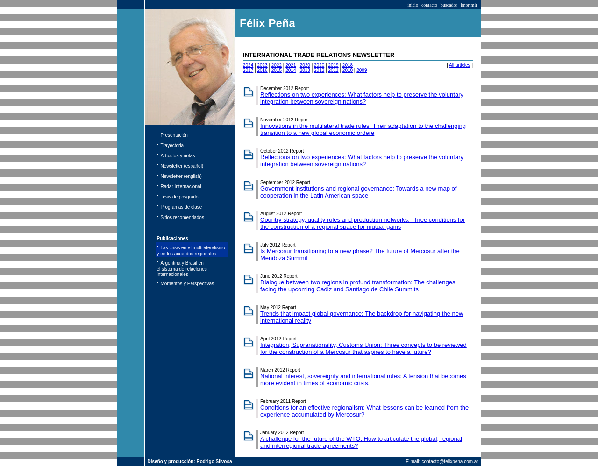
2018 (347, 65)
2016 (262, 70)
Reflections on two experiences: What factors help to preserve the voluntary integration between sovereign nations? (361, 98)
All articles (459, 65)
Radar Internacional (181, 186)
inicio (412, 4)
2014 (290, 70)
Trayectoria (172, 145)
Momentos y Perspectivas (187, 283)
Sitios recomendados (182, 217)
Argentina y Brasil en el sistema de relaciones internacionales (182, 269)
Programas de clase (181, 207)
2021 (290, 65)
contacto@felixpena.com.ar (449, 461)
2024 (248, 65)
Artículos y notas (178, 155)
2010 (347, 70)
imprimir (469, 4)
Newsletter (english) (181, 176)
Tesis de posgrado (180, 196)
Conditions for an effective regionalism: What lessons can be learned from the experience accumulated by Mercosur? (364, 411)
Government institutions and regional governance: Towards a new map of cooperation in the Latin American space (358, 192)
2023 (262, 65)
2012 (319, 70)
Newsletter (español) (182, 166)
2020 (305, 65)
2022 (276, 65)
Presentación (174, 135)
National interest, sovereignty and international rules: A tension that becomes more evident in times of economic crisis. (363, 380)
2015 (276, 70)
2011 (333, 70)
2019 (333, 65)
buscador (449, 4)
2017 (248, 70)
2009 (361, 70)
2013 (305, 70)
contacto (429, 4)
